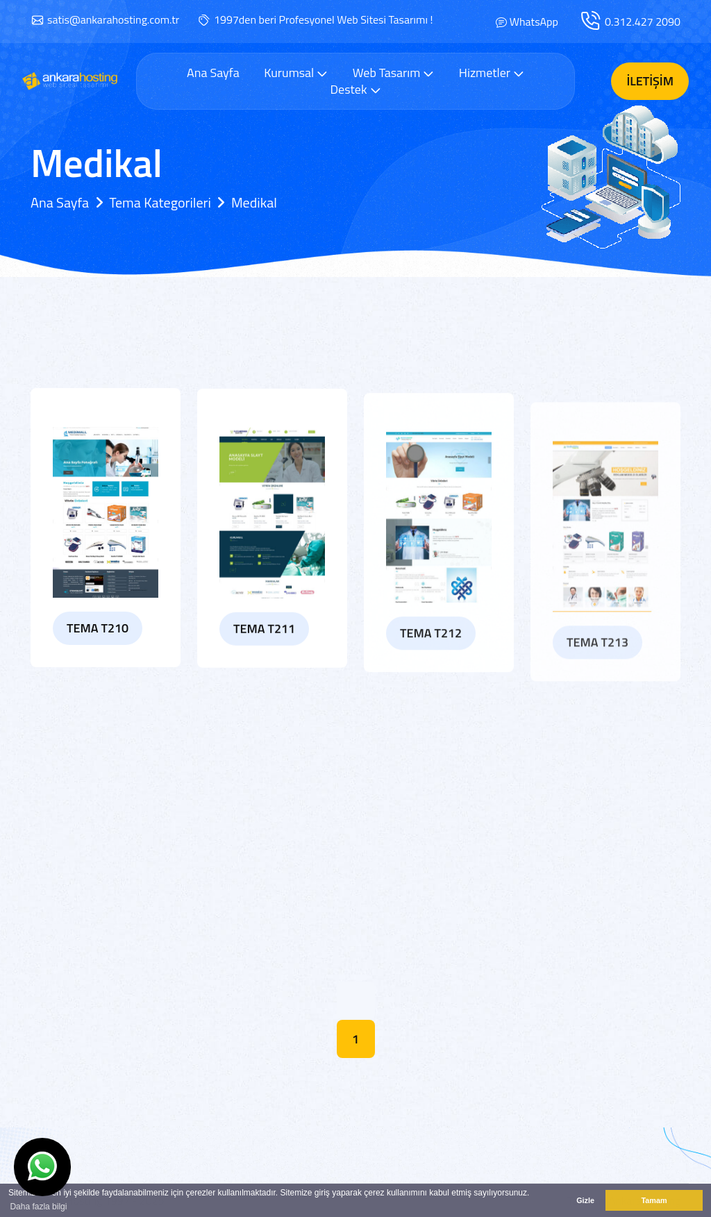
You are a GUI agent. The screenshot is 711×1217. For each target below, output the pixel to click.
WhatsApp (534, 21)
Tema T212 (431, 655)
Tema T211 (264, 642)
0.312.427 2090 (642, 21)
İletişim (650, 81)
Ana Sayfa (213, 73)
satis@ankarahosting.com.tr (113, 19)
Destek (355, 89)
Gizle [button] (585, 1200)
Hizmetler (491, 72)
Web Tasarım (394, 72)
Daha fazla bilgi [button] (38, 1206)
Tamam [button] (654, 1200)
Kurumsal (296, 72)
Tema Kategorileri (160, 202)
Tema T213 (597, 670)
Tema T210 (97, 633)
